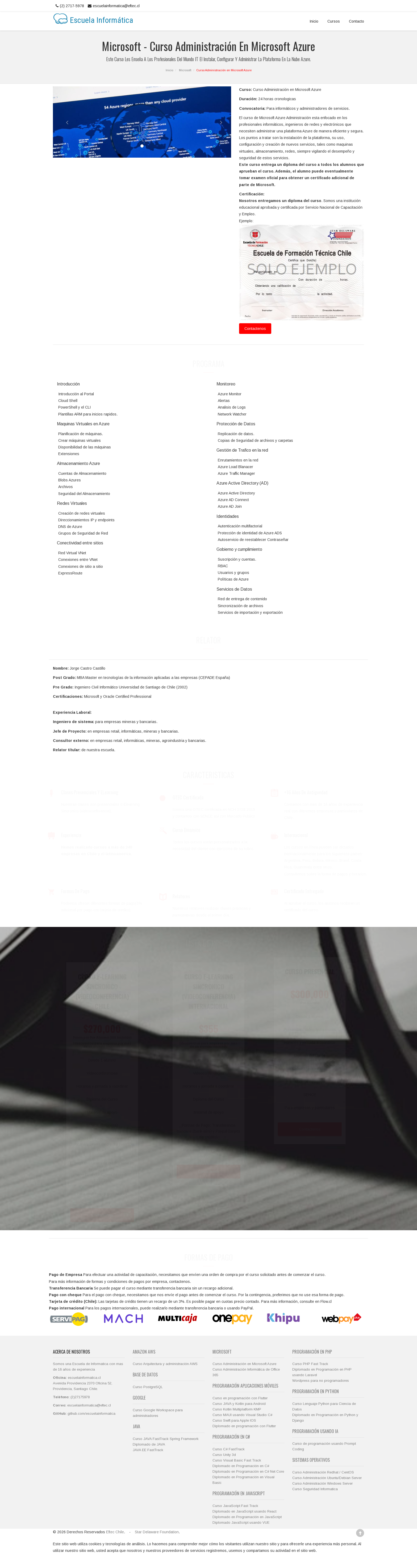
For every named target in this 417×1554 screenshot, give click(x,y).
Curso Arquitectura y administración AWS (165, 1364)
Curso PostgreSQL (148, 1387)
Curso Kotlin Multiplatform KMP (236, 1409)
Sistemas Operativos (311, 1460)
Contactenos (255, 328)
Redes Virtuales (72, 503)
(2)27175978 (80, 1397)
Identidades (227, 516)
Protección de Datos (235, 424)
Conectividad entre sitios (80, 543)
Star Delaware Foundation (157, 1532)
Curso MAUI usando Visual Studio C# (242, 1415)
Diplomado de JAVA (149, 1444)
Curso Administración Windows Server (322, 1483)
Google (139, 1398)
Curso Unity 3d (224, 1455)
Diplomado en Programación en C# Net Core (248, 1471)
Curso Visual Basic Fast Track (236, 1460)
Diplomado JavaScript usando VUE (240, 1522)
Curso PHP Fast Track (310, 1364)
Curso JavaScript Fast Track (235, 1506)
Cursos (333, 21)
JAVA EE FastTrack (148, 1450)
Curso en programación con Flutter (240, 1398)
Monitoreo (225, 384)
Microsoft (185, 70)
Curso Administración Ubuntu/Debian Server (327, 1478)
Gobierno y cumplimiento (239, 549)
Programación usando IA (315, 1431)
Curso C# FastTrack (228, 1449)
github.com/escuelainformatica (91, 1414)
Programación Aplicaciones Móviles (245, 1386)
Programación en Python (315, 1391)
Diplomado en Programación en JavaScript (247, 1517)
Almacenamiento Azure (78, 463)
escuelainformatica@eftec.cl (113, 6)
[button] (62, 122)
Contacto (356, 21)
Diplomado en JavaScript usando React (244, 1511)
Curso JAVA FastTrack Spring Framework (166, 1439)
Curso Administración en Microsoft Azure (244, 1364)
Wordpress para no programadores (320, 1381)
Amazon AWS (144, 1352)
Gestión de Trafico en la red (242, 450)
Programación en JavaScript (238, 1493)
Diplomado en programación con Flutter (244, 1426)
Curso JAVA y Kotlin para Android (239, 1404)
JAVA (136, 1426)
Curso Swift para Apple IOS (234, 1420)
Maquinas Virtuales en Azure (83, 424)
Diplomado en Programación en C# (240, 1466)
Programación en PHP (312, 1352)
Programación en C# (231, 1437)
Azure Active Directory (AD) (242, 483)
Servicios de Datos (234, 589)
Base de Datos (145, 1374)
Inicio (314, 21)
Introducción (68, 384)
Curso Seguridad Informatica (315, 1489)
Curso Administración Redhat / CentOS (323, 1472)
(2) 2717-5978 (69, 6)
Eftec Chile (115, 1532)
